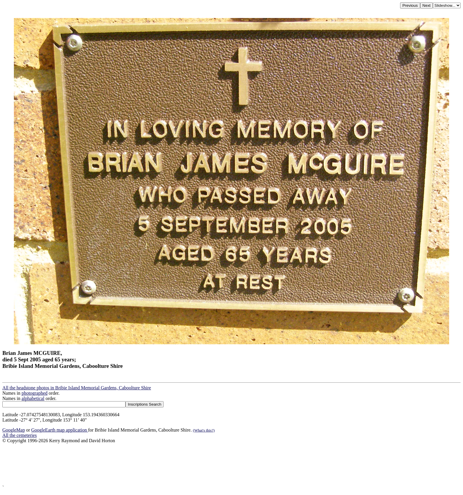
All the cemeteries (19, 435)
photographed (35, 393)
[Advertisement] (179, 464)
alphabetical (33, 398)
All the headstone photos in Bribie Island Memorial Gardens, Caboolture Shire (76, 387)
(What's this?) (204, 430)
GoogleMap (13, 429)
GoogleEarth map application (59, 429)
